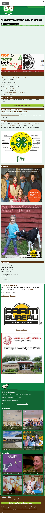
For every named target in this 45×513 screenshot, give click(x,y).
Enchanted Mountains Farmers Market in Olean (14, 92)
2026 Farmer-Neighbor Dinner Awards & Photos (11, 427)
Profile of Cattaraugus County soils (11, 397)
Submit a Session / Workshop (26, 105)
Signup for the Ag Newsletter (9, 285)
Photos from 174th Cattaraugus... (32, 494)
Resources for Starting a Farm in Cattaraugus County (16, 394)
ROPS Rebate (4, 166)
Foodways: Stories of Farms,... (31, 473)
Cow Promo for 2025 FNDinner (11, 473)
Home (2, 16)
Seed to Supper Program (7, 81)
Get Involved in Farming (8, 392)
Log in (2, 512)
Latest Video (5, 453)
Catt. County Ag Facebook (8, 296)
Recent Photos (6, 408)
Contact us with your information (10, 115)
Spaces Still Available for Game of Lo (31, 71)
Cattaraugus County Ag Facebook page (25, 503)
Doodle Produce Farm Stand (8, 85)
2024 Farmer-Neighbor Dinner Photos (31, 448)
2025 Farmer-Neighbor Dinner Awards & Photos (31, 427)
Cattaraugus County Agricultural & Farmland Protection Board (20, 509)
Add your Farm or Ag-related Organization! (14, 111)
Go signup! (30, 289)
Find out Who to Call (22, 404)
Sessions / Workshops (7, 97)
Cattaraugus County (22, 330)
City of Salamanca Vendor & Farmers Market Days (14, 77)
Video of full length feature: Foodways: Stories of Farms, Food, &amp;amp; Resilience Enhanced (22, 40)
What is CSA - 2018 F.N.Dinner (11, 494)
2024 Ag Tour (6, 449)
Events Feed (4, 298)
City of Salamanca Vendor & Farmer (9, 71)
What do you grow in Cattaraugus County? (12, 109)
